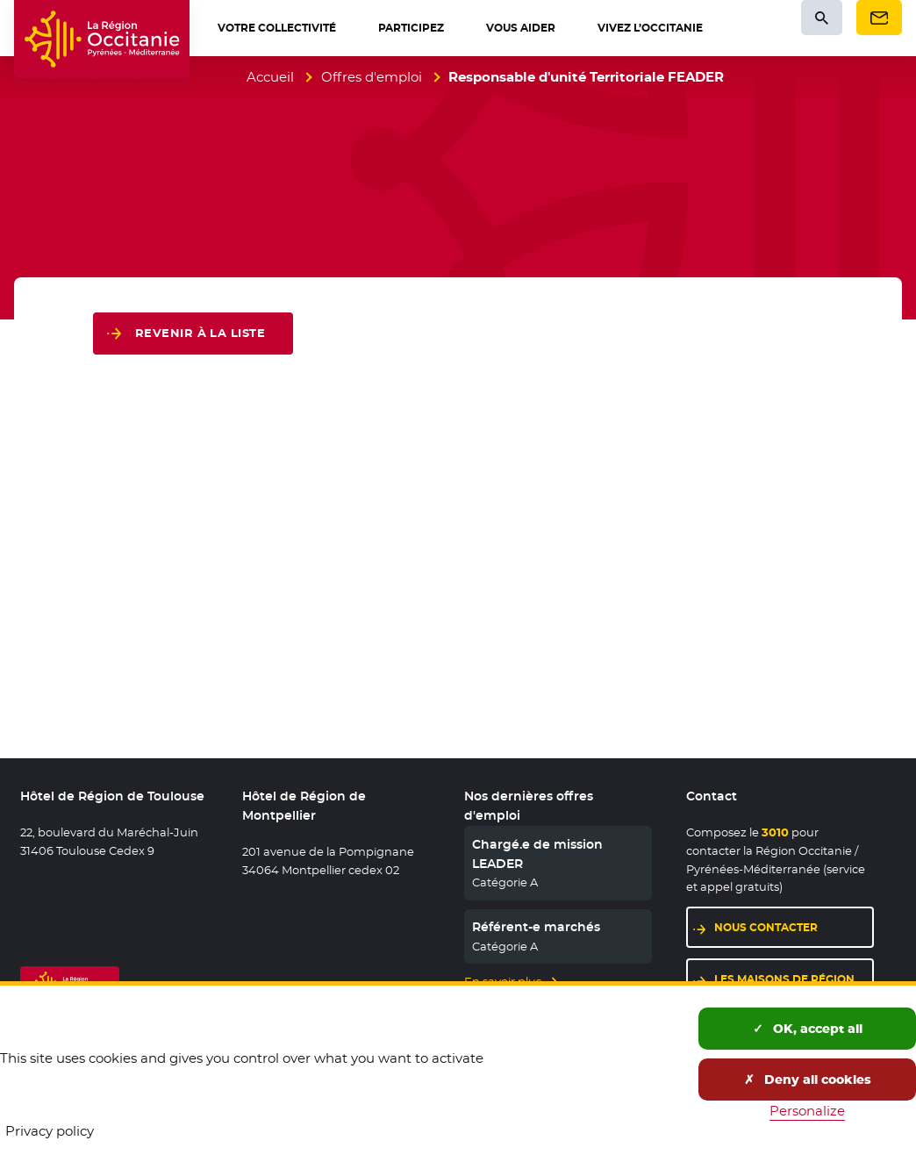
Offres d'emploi (371, 76)
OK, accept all (807, 1028)
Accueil (270, 76)
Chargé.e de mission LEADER (537, 854)
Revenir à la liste (200, 333)
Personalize (807, 1110)
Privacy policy (49, 1131)
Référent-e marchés (536, 927)
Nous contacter (766, 927)
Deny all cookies (807, 1079)
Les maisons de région (784, 979)
